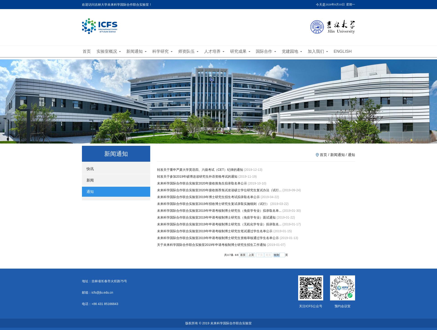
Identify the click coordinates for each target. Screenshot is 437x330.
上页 (251, 255)
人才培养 (214, 51)
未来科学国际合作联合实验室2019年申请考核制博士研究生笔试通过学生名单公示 (214, 231)
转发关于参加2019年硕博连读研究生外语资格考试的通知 (197, 176)
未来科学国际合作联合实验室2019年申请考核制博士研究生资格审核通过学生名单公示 (218, 238)
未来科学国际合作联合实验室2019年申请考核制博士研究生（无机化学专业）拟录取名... (219, 224)
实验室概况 (109, 51)
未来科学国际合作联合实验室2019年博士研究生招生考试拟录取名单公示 (208, 197)
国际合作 (266, 51)
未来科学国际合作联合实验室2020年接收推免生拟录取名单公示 (202, 183)
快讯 (90, 169)
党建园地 (292, 51)
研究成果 (240, 51)
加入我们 (318, 51)
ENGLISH (343, 51)
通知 (90, 192)
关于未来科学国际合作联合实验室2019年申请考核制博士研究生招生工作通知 (211, 245)
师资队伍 (188, 51)
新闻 (90, 180)
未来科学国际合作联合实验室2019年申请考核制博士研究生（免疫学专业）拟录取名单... (219, 210)
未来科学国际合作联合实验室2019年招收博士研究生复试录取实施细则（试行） (213, 204)
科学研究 (162, 51)
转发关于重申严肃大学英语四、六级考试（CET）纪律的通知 (200, 169)
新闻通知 (136, 51)
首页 (87, 51)
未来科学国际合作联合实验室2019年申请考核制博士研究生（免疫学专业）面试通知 (216, 217)
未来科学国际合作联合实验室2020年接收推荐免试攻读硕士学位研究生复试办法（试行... (219, 190)
